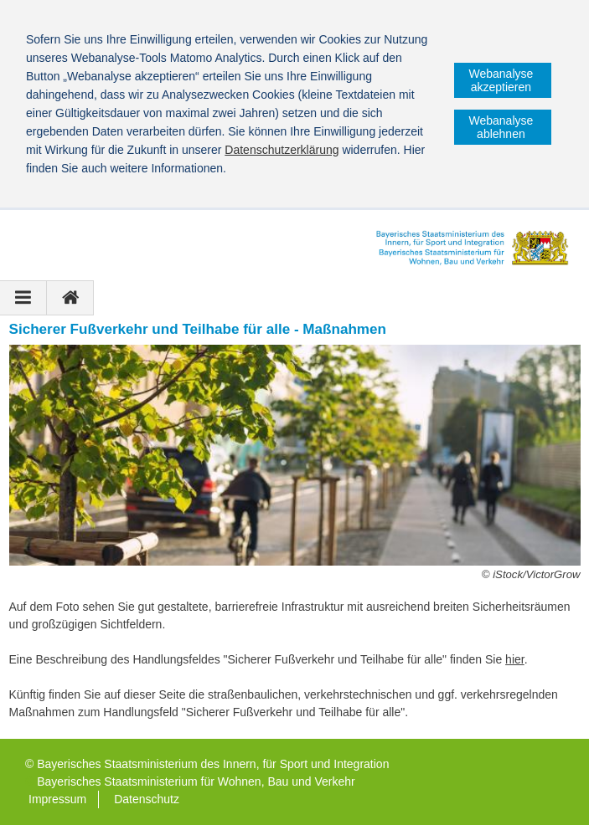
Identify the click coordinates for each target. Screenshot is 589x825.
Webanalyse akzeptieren (501, 80)
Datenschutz (146, 799)
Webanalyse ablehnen (501, 127)
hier (514, 659)
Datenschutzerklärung (281, 149)
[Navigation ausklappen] (23, 297)
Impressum (57, 799)
